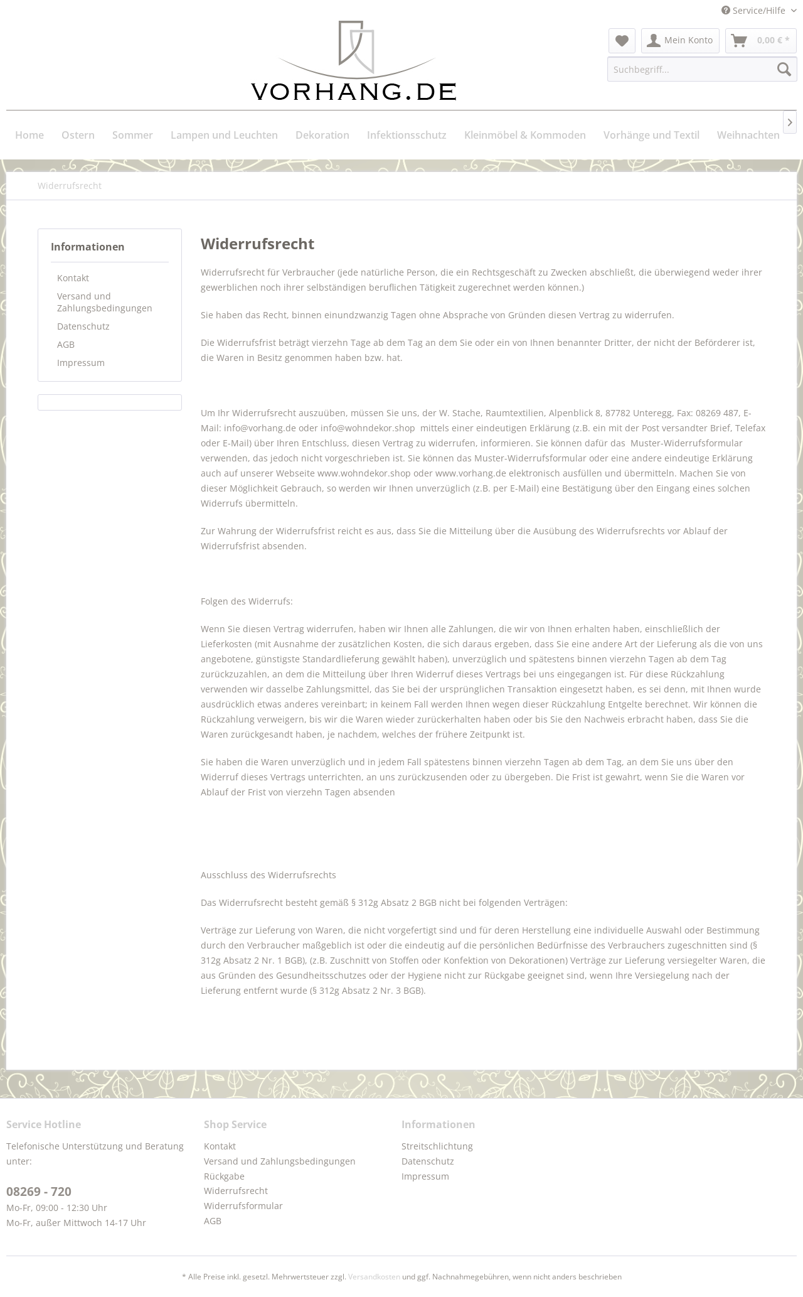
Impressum (81, 363)
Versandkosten (374, 1276)
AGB (66, 344)
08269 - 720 (39, 1191)
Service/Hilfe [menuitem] (754, 10)
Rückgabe (224, 1176)
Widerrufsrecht (236, 1191)
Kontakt (73, 278)
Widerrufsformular (243, 1206)
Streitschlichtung (437, 1146)
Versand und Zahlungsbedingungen (104, 302)
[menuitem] (622, 40)
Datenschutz (83, 326)
